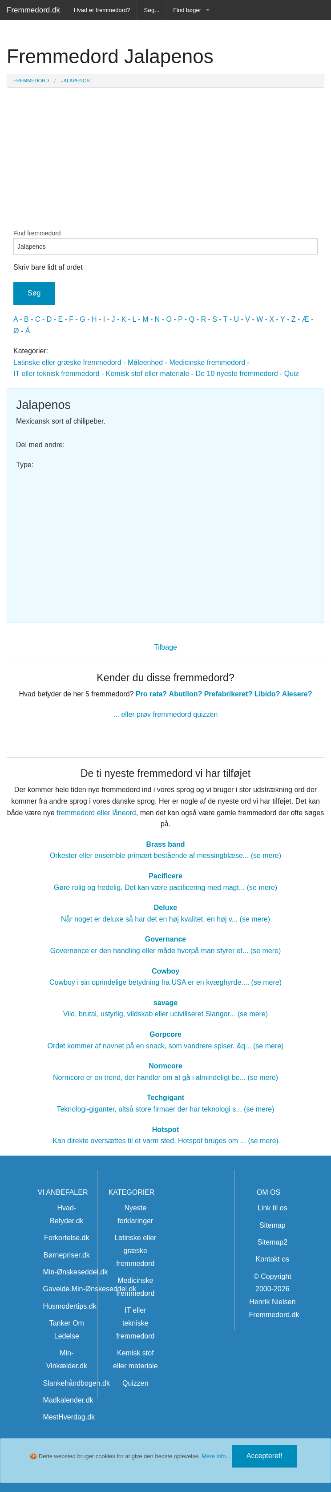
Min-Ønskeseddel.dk (75, 1272)
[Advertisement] (165, 542)
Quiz (291, 373)
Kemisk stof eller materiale (148, 373)
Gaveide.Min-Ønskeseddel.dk (90, 1289)
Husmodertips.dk (70, 1306)
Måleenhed (145, 362)
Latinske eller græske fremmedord (67, 362)
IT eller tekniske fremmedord (135, 1323)
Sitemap (272, 1225)
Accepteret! (264, 1456)
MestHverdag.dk (69, 1417)
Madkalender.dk (68, 1400)
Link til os (272, 1208)
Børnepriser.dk (67, 1255)
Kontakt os (272, 1259)
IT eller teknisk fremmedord (56, 373)
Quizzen (135, 1383)
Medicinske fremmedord (207, 362)
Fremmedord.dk (33, 10)
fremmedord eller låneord (96, 813)
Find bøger (187, 10)
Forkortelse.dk (66, 1237)
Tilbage (165, 647)
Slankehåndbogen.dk (76, 1383)
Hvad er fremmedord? (102, 10)
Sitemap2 (273, 1242)
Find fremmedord (165, 242)
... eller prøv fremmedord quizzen (165, 714)
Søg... (151, 10)
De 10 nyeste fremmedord (237, 373)
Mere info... (216, 1456)
